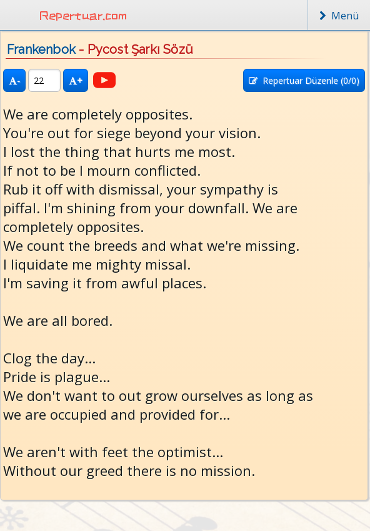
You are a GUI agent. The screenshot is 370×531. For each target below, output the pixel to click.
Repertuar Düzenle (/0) (304, 80)
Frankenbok (41, 49)
